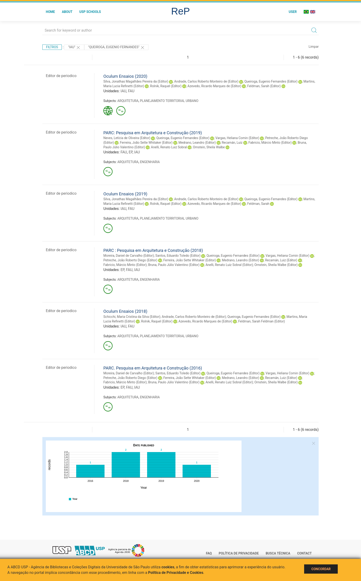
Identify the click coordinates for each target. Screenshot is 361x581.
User (293, 12)
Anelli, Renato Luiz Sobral (169, 147)
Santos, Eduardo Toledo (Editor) (178, 255)
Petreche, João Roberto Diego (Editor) (130, 260)
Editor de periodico (61, 76)
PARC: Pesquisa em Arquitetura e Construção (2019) (152, 132)
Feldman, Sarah (258, 204)
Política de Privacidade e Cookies (175, 572)
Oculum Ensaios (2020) (125, 76)
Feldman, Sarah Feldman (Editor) (261, 321)
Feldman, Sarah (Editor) (264, 86)
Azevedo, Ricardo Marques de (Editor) (214, 86)
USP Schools (90, 12)
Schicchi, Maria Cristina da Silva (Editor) (131, 317)
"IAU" (74, 47)
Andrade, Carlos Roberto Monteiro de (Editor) (206, 81)
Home (50, 12)
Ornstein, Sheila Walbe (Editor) (276, 265)
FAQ (209, 553)
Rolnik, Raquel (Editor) (166, 86)
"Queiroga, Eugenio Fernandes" (116, 47)
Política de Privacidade (239, 553)
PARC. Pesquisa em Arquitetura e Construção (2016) (152, 368)
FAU (131, 91)
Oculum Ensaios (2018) (125, 311)
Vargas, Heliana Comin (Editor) (237, 138)
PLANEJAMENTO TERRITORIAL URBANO (169, 101)
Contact (304, 553)
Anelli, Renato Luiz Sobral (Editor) (229, 265)
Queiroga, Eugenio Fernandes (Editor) (270, 81)
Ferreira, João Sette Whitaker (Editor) (146, 142)
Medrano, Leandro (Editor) (197, 142)
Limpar (314, 46)
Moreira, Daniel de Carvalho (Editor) (128, 255)
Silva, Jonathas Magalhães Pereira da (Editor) (135, 81)
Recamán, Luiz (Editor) (281, 260)
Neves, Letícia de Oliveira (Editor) (126, 138)
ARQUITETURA (128, 101)
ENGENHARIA (150, 162)
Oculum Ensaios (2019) (125, 193)
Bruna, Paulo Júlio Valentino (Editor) (173, 265)
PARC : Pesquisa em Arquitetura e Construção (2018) (153, 250)
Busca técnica (278, 553)
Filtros (52, 47)
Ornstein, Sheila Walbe (209, 147)
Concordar (321, 569)
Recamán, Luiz (232, 142)
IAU (123, 91)
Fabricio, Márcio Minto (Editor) (270, 142)
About (67, 12)
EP (131, 152)
